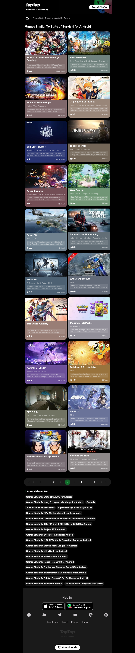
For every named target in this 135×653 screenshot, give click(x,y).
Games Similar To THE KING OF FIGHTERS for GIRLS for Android (58, 524)
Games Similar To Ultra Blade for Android (46, 551)
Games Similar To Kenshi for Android (44, 583)
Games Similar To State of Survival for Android (49, 497)
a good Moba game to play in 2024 (75, 507)
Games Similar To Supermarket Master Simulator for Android (56, 573)
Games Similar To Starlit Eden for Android (46, 556)
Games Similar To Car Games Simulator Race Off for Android (56, 567)
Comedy (91, 502)
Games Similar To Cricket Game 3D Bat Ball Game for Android (57, 578)
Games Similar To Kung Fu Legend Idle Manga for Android (54, 502)
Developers (52, 622)
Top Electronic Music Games (40, 507)
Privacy (74, 622)
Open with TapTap (99, 7)
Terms (85, 622)
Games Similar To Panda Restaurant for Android (50, 562)
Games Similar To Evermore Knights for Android (49, 535)
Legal (65, 622)
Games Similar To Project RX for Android (46, 529)
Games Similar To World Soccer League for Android (51, 546)
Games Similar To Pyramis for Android (84, 583)
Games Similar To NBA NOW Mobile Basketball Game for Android (58, 540)
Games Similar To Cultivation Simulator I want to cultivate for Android (60, 518)
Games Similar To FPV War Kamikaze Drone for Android (53, 513)
